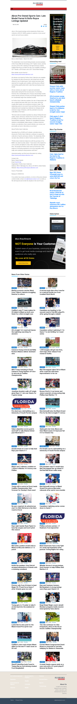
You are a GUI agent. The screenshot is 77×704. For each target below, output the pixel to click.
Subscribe (58, 227)
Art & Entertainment (16, 676)
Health (27, 681)
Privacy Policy (19, 700)
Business (13, 679)
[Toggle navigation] (12, 9)
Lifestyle (27, 684)
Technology (42, 686)
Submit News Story (57, 48)
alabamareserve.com (59, 700)
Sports (41, 683)
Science (41, 676)
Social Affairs (43, 679)
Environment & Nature (14, 683)
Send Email (18, 162)
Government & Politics (29, 676)
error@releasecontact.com (31, 179)
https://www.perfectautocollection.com (22, 74)
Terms (12, 700)
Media (26, 687)
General (12, 687)
